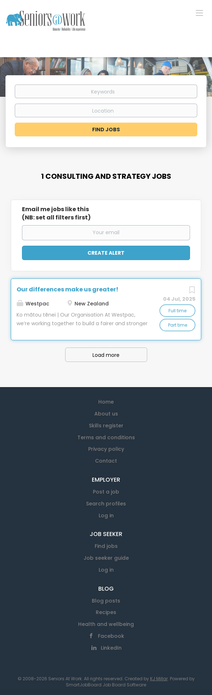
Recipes (106, 612)
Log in (106, 515)
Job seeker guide (106, 558)
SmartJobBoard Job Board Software (106, 685)
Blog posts (106, 600)
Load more (106, 355)
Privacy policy (106, 449)
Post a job (106, 491)
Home (106, 401)
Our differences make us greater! (67, 289)
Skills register (106, 425)
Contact (106, 460)
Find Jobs (106, 129)
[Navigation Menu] (199, 12)
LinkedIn (111, 647)
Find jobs (106, 546)
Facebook (111, 636)
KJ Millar (159, 679)
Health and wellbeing (106, 624)
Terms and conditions (106, 437)
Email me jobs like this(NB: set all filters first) (56, 213)
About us (106, 413)
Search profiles (106, 503)
